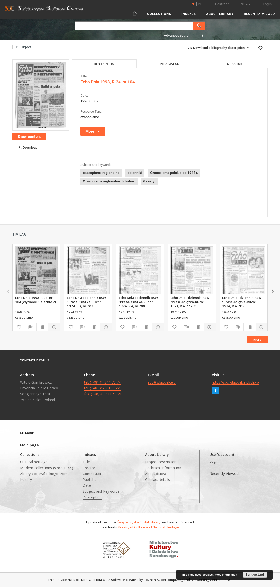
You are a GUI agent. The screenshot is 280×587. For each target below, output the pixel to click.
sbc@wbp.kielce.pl (162, 382)
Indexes (188, 14)
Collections (159, 14)
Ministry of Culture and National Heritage (149, 527)
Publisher (90, 479)
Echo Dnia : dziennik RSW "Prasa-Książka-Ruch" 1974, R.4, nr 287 (86, 301)
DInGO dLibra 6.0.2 (95, 580)
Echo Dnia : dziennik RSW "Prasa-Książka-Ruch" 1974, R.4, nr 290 (241, 301)
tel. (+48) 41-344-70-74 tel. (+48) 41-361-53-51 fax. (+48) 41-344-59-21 (103, 388)
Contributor (92, 473)
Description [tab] (104, 64)
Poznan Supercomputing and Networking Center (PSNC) (188, 580)
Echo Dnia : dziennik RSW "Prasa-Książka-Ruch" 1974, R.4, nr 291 (189, 301)
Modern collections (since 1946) (46, 467)
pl (200, 4)
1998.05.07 (89, 101)
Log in (214, 461)
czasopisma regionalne (101, 173)
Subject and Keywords (101, 491)
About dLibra (155, 473)
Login (267, 4)
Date (87, 485)
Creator (89, 467)
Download (27, 147)
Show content (29, 137)
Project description (161, 461)
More (257, 339)
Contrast (222, 4)
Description (92, 497)
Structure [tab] (235, 64)
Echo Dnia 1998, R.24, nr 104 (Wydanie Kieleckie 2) (35, 299)
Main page (29, 445)
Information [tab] (169, 64)
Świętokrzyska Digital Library (138, 522)
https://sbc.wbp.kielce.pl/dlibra (235, 382)
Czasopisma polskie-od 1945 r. (174, 173)
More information (226, 574)
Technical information (163, 467)
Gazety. (149, 181)
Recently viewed (259, 14)
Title (86, 461)
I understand (255, 574)
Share (246, 4)
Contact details (157, 479)
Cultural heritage (33, 461)
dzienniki (135, 173)
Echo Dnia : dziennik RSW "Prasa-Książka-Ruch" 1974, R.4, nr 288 (138, 301)
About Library (220, 14)
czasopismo (89, 117)
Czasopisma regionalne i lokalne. (109, 181)
